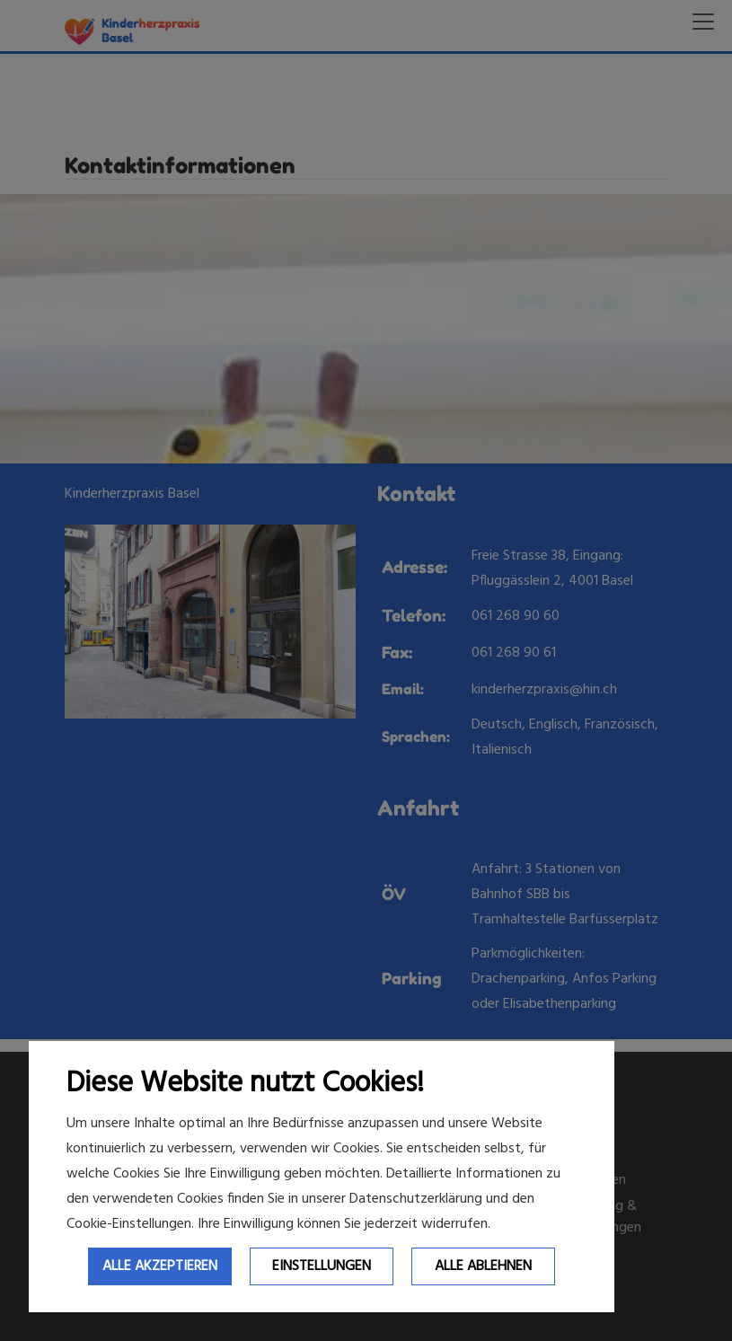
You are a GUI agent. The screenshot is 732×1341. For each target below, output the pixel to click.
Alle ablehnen (483, 1266)
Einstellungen (321, 1266)
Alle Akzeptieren (159, 1266)
